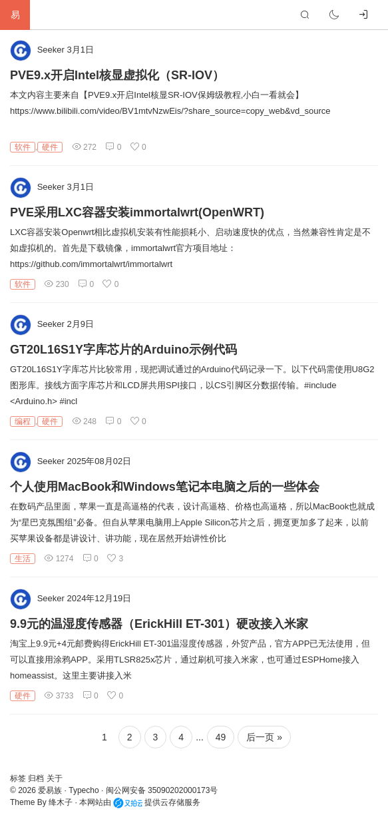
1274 (58, 558)
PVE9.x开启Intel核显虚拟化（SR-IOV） (117, 75)
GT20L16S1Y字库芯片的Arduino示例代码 (123, 349)
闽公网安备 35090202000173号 (162, 790)
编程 (23, 421)
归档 (37, 778)
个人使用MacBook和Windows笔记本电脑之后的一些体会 (164, 486)
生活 (23, 558)
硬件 (50, 147)
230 (56, 284)
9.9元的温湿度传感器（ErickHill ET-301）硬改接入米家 (159, 624)
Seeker (51, 50)
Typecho (83, 790)
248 (84, 421)
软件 (23, 147)
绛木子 (61, 802)
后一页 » (264, 737)
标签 (19, 778)
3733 (58, 695)
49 (221, 737)
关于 (55, 778)
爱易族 (50, 790)
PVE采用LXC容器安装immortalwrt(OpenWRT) (137, 212)
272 (84, 147)
